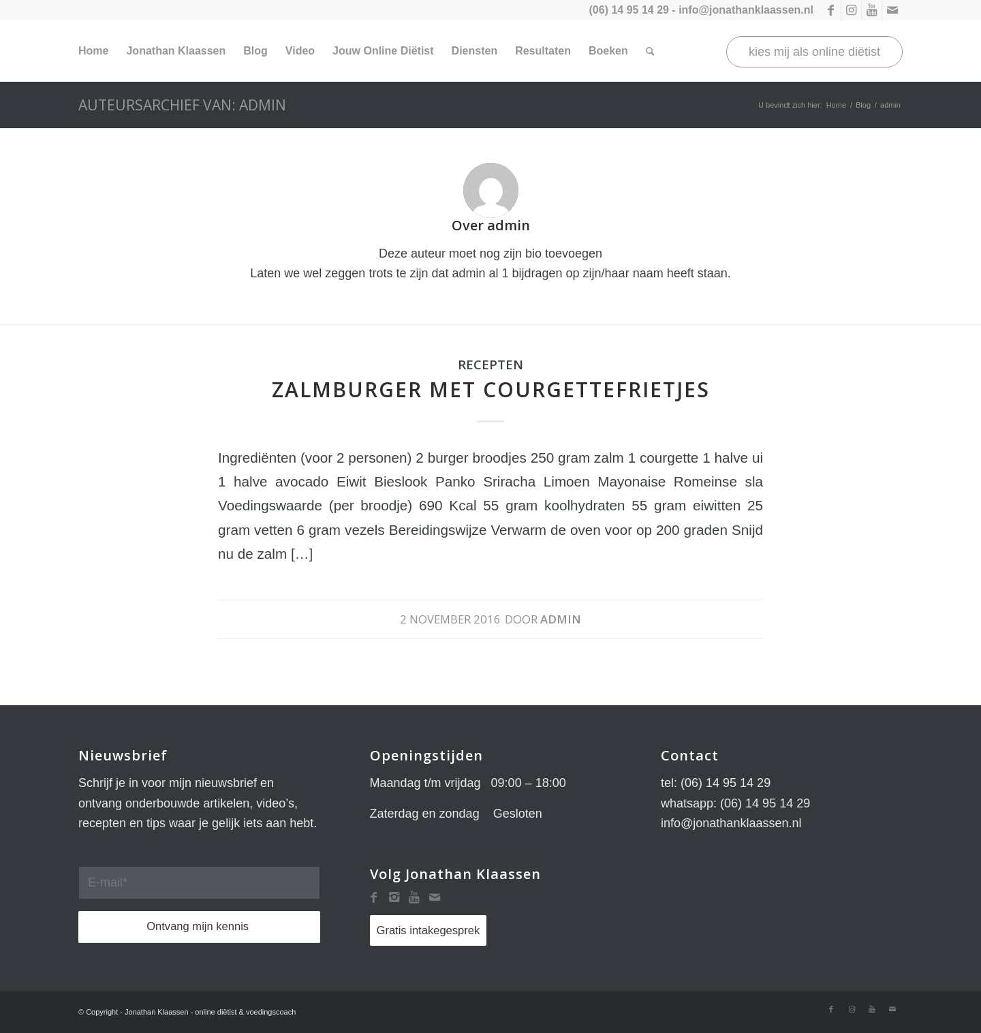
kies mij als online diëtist (814, 52)
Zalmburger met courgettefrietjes (491, 389)
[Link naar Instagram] (851, 10)
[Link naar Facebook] (831, 10)
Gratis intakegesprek (428, 930)
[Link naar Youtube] (872, 10)
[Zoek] (650, 51)
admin (560, 619)
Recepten (490, 364)
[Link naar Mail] (892, 10)
